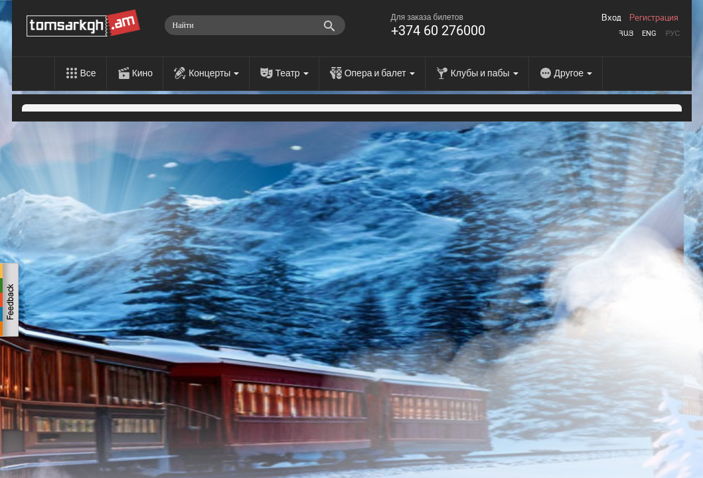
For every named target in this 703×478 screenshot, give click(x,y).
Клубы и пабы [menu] (484, 73)
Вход (611, 18)
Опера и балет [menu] (380, 73)
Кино (142, 73)
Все (88, 73)
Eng (649, 33)
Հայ (626, 33)
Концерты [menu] (214, 73)
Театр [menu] (291, 73)
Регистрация (653, 18)
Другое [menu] (573, 73)
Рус (672, 33)
